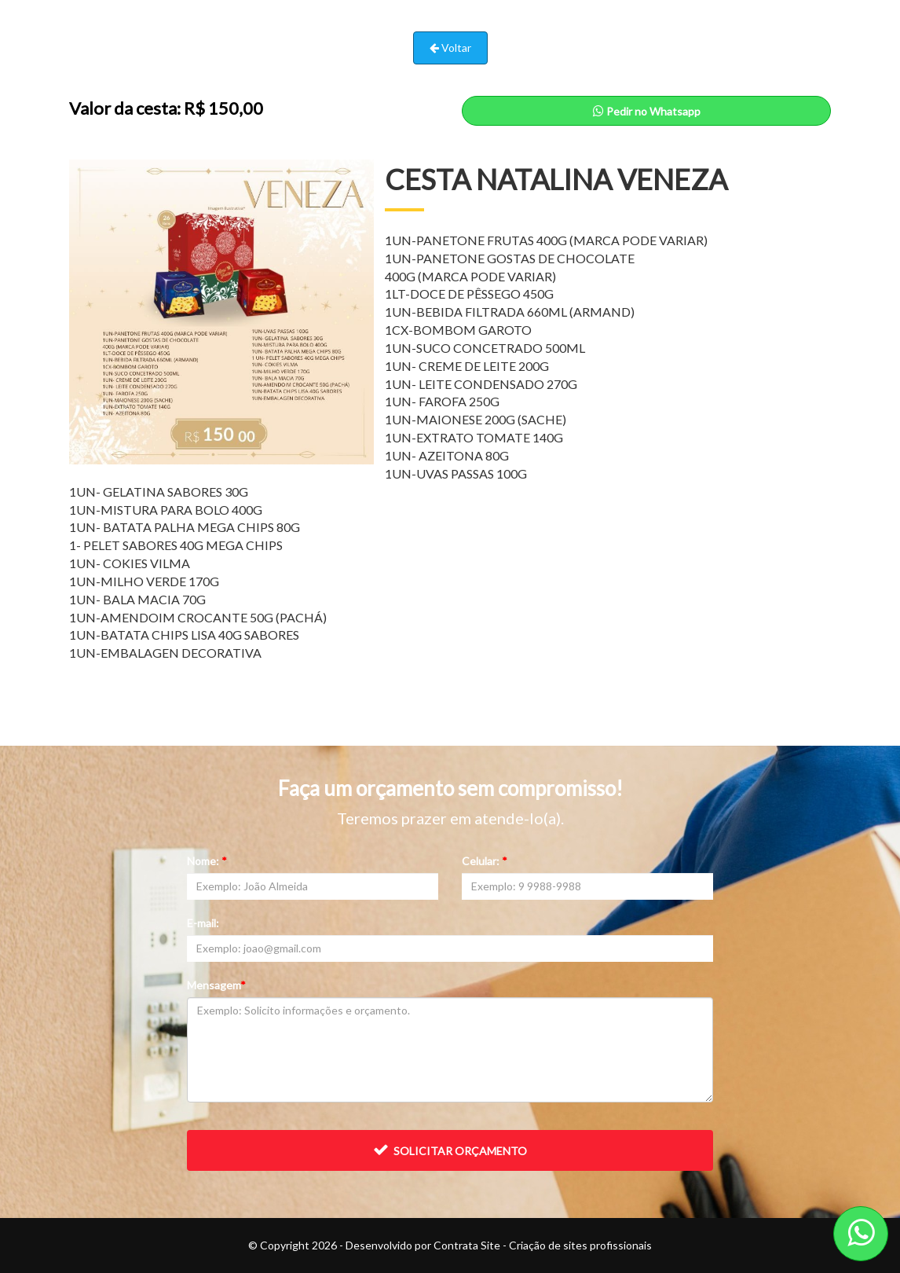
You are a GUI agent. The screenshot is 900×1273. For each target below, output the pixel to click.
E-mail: (203, 923)
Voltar (450, 47)
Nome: (207, 861)
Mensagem (216, 985)
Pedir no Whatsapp (647, 111)
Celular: (484, 861)
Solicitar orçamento (450, 1149)
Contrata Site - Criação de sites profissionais (543, 1245)
